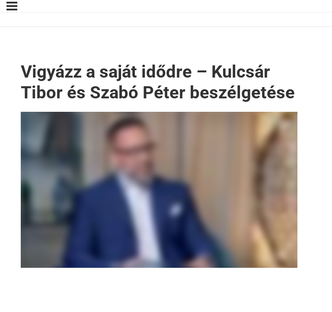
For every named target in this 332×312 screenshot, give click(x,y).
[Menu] (12, 6)
